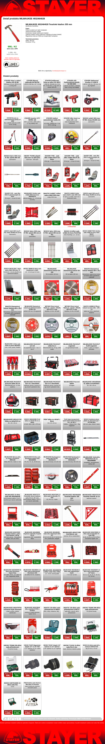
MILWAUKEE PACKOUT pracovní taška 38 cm (12, 382)
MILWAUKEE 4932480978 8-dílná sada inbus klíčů (52, 571)
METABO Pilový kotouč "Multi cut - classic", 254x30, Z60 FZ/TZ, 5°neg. (71, 308)
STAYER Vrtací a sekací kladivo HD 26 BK (12, 81)
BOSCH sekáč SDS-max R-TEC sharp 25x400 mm (91, 119)
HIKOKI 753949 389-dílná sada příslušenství (91, 608)
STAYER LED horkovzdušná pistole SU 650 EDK (71, 82)
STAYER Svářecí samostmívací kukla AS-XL (52, 119)
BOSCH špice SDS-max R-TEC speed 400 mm (12, 156)
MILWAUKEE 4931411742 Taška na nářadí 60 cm (12, 420)
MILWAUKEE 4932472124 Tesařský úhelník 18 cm (91, 495)
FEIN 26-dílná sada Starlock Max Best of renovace (32, 683)
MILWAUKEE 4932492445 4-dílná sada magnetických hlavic (71, 571)
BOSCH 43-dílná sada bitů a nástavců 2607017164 (91, 646)
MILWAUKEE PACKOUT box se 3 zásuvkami (52, 382)
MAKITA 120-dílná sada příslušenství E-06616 (52, 608)
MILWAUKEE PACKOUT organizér (71, 345)
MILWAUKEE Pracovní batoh (72, 382)
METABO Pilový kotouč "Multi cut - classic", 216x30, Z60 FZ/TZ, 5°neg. (52, 308)
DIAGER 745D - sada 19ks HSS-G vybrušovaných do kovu (91, 157)
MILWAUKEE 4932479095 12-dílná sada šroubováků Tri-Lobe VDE (91, 534)
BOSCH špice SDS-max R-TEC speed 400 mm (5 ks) (52, 232)
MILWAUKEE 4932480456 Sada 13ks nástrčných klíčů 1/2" (52, 534)
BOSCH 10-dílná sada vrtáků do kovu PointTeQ (72, 232)
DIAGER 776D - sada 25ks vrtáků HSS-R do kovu (72, 157)
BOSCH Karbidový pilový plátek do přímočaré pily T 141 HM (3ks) (91, 421)
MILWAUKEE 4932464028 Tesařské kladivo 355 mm (72, 496)
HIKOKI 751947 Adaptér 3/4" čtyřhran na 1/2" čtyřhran (52, 646)
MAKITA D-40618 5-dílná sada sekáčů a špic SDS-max (72, 194)
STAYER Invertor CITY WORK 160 (32, 119)
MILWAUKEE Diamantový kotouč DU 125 (52, 270)
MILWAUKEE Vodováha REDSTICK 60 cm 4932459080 (91, 458)
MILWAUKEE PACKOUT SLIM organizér (91, 345)
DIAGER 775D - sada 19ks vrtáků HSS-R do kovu (52, 157)
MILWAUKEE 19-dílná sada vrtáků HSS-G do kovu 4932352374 (32, 195)
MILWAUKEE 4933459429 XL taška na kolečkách (91, 382)
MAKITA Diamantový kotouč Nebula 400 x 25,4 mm (12, 308)
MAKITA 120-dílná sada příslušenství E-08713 (72, 608)
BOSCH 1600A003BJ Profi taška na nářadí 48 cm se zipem (32, 421)
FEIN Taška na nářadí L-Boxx (52, 420)
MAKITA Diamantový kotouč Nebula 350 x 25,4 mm (91, 270)
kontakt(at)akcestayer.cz (59, 71)
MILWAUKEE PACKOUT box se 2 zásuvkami (32, 382)
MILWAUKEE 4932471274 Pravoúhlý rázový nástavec (32, 495)
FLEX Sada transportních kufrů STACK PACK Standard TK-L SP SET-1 (72, 421)
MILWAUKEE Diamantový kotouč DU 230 (72, 270)
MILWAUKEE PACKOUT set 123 (32, 345)
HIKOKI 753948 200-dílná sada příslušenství (12, 646)
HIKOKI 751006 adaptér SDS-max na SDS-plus (32, 156)
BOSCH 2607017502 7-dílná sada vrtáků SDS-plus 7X (12, 269)
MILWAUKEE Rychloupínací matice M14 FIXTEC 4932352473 (52, 458)
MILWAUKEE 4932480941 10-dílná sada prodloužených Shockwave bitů (32, 571)
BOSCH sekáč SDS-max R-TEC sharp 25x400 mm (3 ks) (91, 194)
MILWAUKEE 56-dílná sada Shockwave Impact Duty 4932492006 (32, 458)
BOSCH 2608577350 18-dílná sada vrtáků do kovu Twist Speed (91, 232)
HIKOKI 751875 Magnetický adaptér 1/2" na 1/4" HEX (32, 646)
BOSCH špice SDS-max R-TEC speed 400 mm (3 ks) (32, 232)
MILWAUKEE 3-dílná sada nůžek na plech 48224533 (12, 344)
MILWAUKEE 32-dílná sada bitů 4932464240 (12, 495)
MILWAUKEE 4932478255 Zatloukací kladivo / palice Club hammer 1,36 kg (12, 534)
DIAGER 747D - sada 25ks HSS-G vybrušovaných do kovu (12, 195)
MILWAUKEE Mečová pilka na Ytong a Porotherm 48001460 (12, 458)
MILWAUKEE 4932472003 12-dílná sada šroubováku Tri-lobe (52, 496)
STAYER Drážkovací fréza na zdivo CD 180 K (52, 81)
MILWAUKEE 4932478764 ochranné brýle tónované (12, 608)
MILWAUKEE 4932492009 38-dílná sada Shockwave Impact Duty (12, 571)
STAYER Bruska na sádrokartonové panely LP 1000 (12, 119)
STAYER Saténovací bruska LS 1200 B (91, 81)
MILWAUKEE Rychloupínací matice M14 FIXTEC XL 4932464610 (71, 458)
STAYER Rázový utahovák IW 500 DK (32, 81)
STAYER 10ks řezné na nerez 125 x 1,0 (72, 119)
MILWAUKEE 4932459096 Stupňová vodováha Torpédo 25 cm (32, 534)
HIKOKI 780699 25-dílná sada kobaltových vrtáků (32, 269)
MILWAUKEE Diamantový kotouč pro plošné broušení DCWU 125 (32, 308)
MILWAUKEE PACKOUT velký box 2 (52, 345)
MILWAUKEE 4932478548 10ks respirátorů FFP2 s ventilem (32, 609)
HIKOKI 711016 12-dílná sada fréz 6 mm (71, 646)
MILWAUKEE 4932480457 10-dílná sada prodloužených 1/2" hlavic (91, 571)
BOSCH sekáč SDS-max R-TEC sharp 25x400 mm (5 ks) (12, 231)
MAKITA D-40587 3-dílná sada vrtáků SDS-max (52, 194)
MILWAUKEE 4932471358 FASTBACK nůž (72, 533)
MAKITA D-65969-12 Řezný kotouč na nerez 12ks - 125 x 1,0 (91, 308)
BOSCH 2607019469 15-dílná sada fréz (12, 684)
